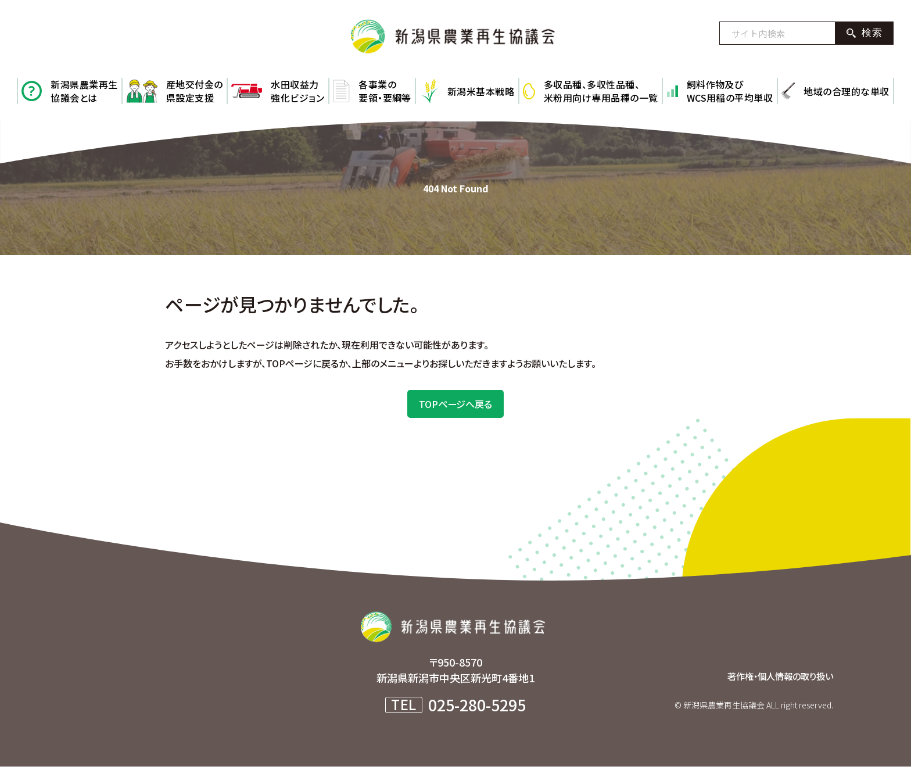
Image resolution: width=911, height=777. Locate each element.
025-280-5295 (477, 715)
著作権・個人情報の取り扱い (769, 685)
